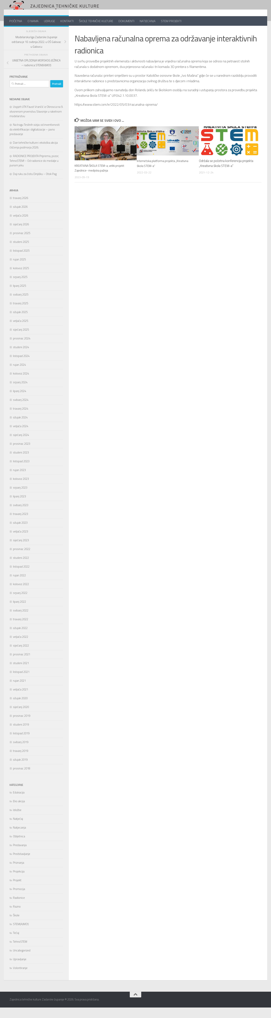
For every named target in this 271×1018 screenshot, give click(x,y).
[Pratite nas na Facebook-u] (48, 31)
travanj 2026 (20, 208)
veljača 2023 (20, 542)
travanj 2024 (20, 419)
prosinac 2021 (21, 665)
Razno (17, 917)
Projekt (81, 31)
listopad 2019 (21, 744)
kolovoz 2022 (21, 594)
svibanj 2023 (20, 515)
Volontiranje (20, 978)
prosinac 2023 (21, 454)
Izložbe (17, 820)
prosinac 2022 (21, 559)
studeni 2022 (21, 568)
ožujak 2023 (20, 533)
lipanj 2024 (19, 401)
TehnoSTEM (20, 952)
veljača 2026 (20, 226)
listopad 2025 (21, 261)
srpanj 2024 (20, 393)
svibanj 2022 (20, 621)
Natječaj (18, 829)
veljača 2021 (20, 700)
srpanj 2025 (20, 287)
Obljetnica (19, 847)
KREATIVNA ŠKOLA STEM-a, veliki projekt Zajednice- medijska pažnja (103, 178)
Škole (16, 926)
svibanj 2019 (20, 752)
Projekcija (18, 882)
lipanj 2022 (19, 612)
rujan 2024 (19, 375)
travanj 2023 (20, 524)
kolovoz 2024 (21, 384)
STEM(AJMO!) (21, 934)
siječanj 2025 (21, 340)
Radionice (19, 908)
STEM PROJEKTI (171, 21)
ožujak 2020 (20, 708)
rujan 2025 (19, 270)
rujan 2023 (19, 480)
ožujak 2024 (20, 428)
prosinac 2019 (21, 726)
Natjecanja (19, 838)
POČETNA (15, 21)
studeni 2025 (21, 252)
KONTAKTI (67, 21)
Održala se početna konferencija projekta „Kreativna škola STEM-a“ (226, 174)
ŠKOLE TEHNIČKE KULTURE (96, 21)
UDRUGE (49, 21)
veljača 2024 (20, 436)
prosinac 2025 (21, 243)
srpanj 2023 (20, 498)
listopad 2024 (21, 366)
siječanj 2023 (21, 550)
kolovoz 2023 (21, 489)
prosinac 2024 (21, 349)
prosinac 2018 (21, 779)
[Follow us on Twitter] (54, 31)
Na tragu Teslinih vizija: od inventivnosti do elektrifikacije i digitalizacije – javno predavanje (35, 140)
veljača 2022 (20, 647)
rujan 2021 (19, 691)
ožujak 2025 (20, 322)
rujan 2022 (19, 586)
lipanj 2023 (19, 507)
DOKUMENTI (126, 21)
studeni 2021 (21, 673)
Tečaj (16, 943)
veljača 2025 (20, 331)
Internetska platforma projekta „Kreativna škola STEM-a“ (164, 174)
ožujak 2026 (20, 217)
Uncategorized (21, 961)
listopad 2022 (21, 577)
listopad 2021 (21, 682)
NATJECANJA (148, 21)
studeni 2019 (21, 735)
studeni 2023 (21, 463)
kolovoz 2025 (21, 278)
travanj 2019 (20, 761)
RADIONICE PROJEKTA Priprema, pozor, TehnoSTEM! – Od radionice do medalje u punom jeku (34, 171)
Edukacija (18, 803)
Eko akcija (19, 811)
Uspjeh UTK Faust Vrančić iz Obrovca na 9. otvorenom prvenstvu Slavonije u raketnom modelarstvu (36, 122)
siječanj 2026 (21, 235)
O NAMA (33, 21)
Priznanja (18, 873)
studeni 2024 (21, 357)
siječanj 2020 (21, 717)
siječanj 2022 (21, 656)
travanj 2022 (20, 629)
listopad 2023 (21, 472)
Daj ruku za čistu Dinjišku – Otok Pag (35, 184)
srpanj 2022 (20, 603)
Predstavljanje (21, 864)
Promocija (19, 899)
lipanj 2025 (19, 296)
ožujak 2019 (20, 770)
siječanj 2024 (21, 445)
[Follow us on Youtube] (60, 31)
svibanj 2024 (20, 410)
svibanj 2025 (20, 305)
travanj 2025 (20, 314)
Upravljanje (19, 969)
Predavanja (20, 855)
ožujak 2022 (20, 638)
